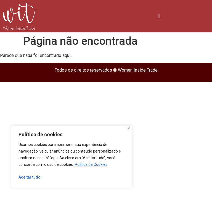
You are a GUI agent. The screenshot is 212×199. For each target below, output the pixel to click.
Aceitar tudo (29, 177)
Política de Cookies (91, 164)
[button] (158, 16)
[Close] (129, 128)
